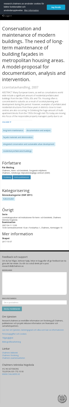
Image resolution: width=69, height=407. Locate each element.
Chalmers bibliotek (10, 352)
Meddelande (7, 270)
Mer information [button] (31, 10)
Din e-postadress (9, 298)
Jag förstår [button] (56, 7)
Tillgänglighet (7, 338)
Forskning (7, 177)
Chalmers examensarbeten (13, 358)
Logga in (7, 15)
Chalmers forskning (10, 355)
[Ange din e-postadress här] (34, 302)
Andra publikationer (21, 177)
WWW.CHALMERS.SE (11, 374)
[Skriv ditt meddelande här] (34, 283)
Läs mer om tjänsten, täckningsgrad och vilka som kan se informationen (33, 330)
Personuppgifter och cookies (14, 334)
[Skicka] (12, 309)
